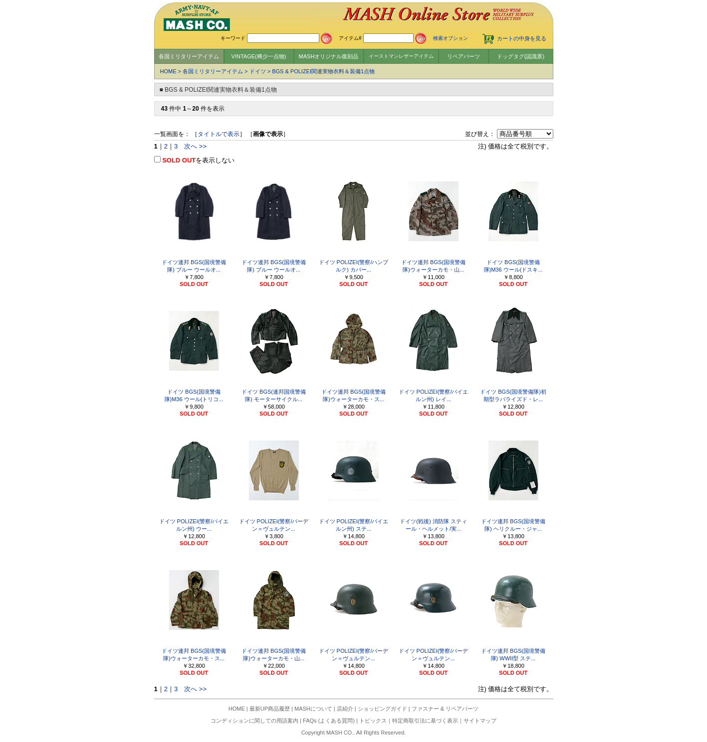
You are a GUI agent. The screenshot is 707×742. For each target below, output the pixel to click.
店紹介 (345, 709)
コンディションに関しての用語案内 (254, 721)
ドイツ (257, 71)
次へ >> (195, 146)
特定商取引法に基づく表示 (425, 721)
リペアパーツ (463, 56)
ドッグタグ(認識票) (520, 56)
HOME (168, 71)
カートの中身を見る (521, 38)
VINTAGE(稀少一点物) (259, 56)
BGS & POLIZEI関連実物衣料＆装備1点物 (323, 71)
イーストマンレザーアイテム (401, 56)
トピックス (373, 721)
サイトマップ (480, 721)
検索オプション (450, 38)
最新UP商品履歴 (269, 709)
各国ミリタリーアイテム (189, 56)
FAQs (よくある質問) (329, 721)
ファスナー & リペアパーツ (445, 709)
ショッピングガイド (382, 709)
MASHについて (313, 709)
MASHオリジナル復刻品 (329, 56)
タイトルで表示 (218, 134)
